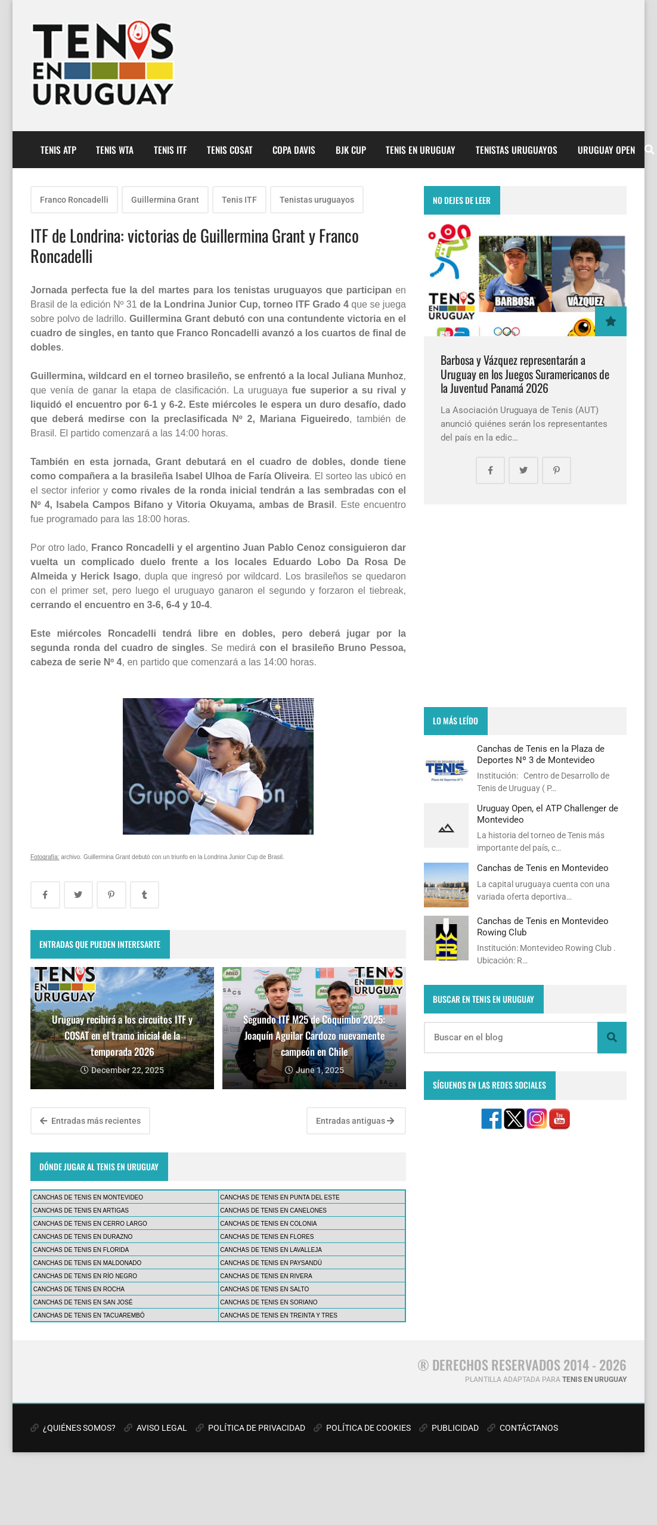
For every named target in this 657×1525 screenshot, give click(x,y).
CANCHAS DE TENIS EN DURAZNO (83, 1236)
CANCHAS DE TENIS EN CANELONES (273, 1210)
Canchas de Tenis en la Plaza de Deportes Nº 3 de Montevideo (541, 754)
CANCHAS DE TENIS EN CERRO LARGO (90, 1223)
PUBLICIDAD (449, 1428)
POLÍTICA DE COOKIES (362, 1428)
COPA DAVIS (293, 149)
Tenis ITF (239, 199)
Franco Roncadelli (74, 199)
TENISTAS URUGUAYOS (516, 149)
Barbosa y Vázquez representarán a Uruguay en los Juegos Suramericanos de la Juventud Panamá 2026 (525, 373)
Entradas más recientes (90, 1121)
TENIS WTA (115, 149)
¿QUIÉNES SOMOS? (73, 1428)
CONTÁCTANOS (522, 1428)
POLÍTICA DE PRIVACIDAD (250, 1428)
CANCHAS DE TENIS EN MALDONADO (87, 1263)
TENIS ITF (170, 149)
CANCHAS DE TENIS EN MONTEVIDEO (88, 1197)
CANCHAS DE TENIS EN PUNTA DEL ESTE (279, 1197)
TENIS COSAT (230, 149)
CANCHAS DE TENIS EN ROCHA (79, 1289)
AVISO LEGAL (155, 1428)
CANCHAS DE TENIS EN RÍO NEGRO (85, 1276)
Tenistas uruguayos (317, 199)
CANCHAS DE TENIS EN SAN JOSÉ (83, 1302)
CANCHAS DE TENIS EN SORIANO (268, 1302)
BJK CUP (351, 149)
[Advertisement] (525, 605)
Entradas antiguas (355, 1121)
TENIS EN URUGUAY (420, 149)
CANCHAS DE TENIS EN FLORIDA (81, 1250)
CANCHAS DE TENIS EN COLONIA (268, 1223)
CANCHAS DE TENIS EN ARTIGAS (81, 1210)
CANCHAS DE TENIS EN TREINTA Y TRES (278, 1315)
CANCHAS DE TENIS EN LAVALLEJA (271, 1250)
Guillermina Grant (165, 199)
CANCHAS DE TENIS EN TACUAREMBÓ (89, 1315)
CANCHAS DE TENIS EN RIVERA (266, 1276)
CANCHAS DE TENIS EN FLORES (267, 1236)
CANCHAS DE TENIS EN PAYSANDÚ (271, 1263)
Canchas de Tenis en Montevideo (543, 868)
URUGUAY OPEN (606, 149)
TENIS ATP (58, 149)
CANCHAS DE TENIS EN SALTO (264, 1289)
